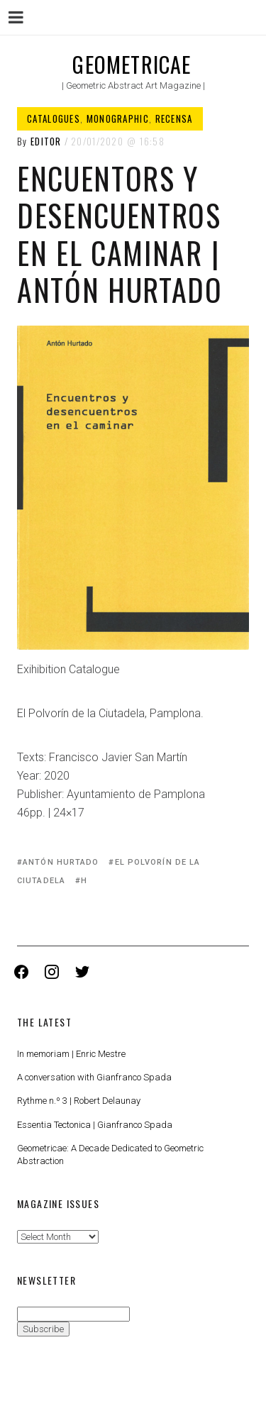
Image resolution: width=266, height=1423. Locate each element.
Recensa (174, 118)
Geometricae (131, 64)
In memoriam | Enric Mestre (71, 1053)
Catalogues (53, 118)
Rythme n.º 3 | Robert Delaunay (78, 1100)
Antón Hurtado (61, 862)
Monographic (118, 118)
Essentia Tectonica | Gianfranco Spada (94, 1124)
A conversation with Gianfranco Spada (94, 1077)
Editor (46, 141)
